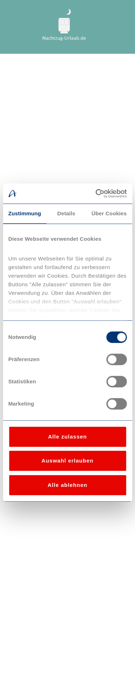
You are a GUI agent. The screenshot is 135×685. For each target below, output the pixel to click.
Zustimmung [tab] (24, 213)
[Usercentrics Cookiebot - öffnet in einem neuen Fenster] (96, 193)
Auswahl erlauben (67, 461)
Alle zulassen (67, 436)
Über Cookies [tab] (109, 213)
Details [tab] (66, 213)
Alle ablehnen (67, 485)
